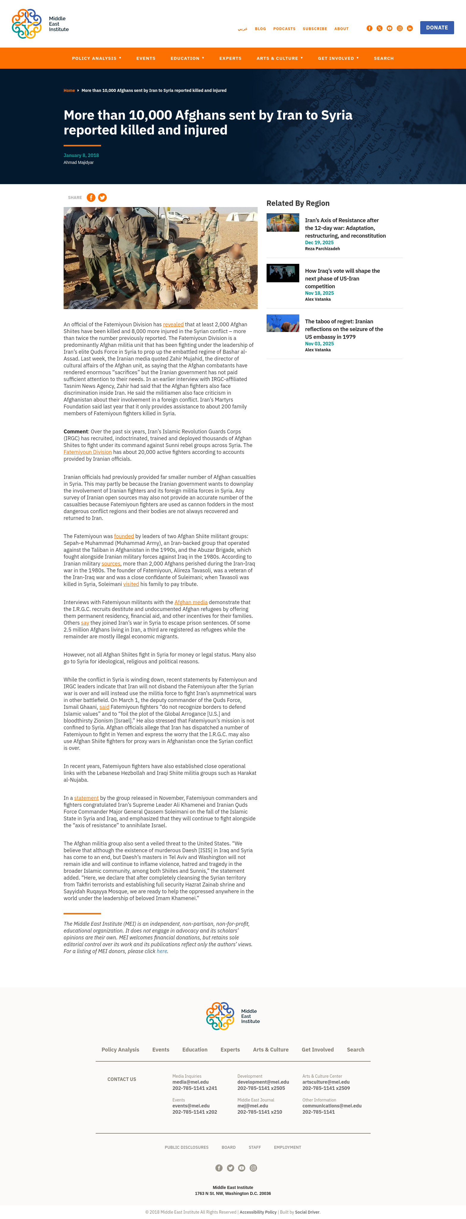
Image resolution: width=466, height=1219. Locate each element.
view (335, 236)
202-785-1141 (319, 1112)
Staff (255, 1146)
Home (69, 90)
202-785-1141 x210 (259, 1112)
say (85, 622)
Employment (287, 1146)
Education (186, 58)
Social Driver (307, 1212)
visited (131, 584)
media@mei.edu (190, 1082)
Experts (230, 58)
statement (86, 798)
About (341, 28)
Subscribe (315, 28)
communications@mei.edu (332, 1106)
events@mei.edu (191, 1106)
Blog (260, 28)
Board (229, 1146)
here (162, 951)
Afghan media (190, 602)
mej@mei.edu (252, 1106)
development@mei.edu (263, 1082)
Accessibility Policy (258, 1212)
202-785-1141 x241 (194, 1088)
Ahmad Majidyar (79, 162)
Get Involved (337, 58)
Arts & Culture (278, 58)
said (104, 706)
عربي (243, 28)
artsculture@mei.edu (326, 1082)
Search (384, 58)
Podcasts (284, 28)
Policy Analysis (95, 58)
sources (111, 563)
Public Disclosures (187, 1146)
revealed (173, 324)
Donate (437, 27)
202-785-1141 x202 (194, 1112)
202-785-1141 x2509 (326, 1088)
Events (146, 58)
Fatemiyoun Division (88, 452)
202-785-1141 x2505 (261, 1088)
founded (124, 536)
